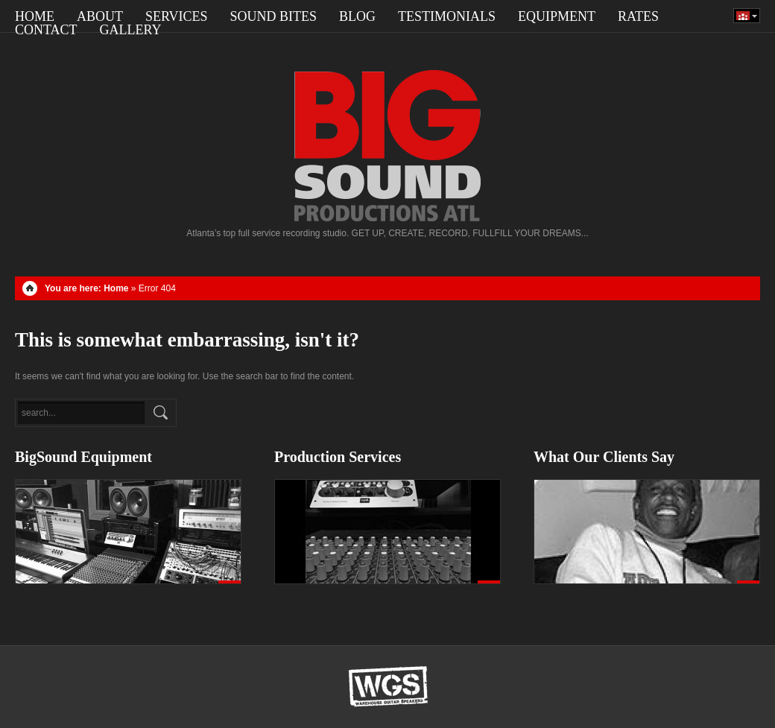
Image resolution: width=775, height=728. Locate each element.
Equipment (556, 16)
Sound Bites (273, 16)
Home (34, 16)
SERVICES (176, 16)
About (100, 16)
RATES (638, 16)
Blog (357, 16)
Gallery (131, 30)
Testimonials (447, 16)
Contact (46, 30)
